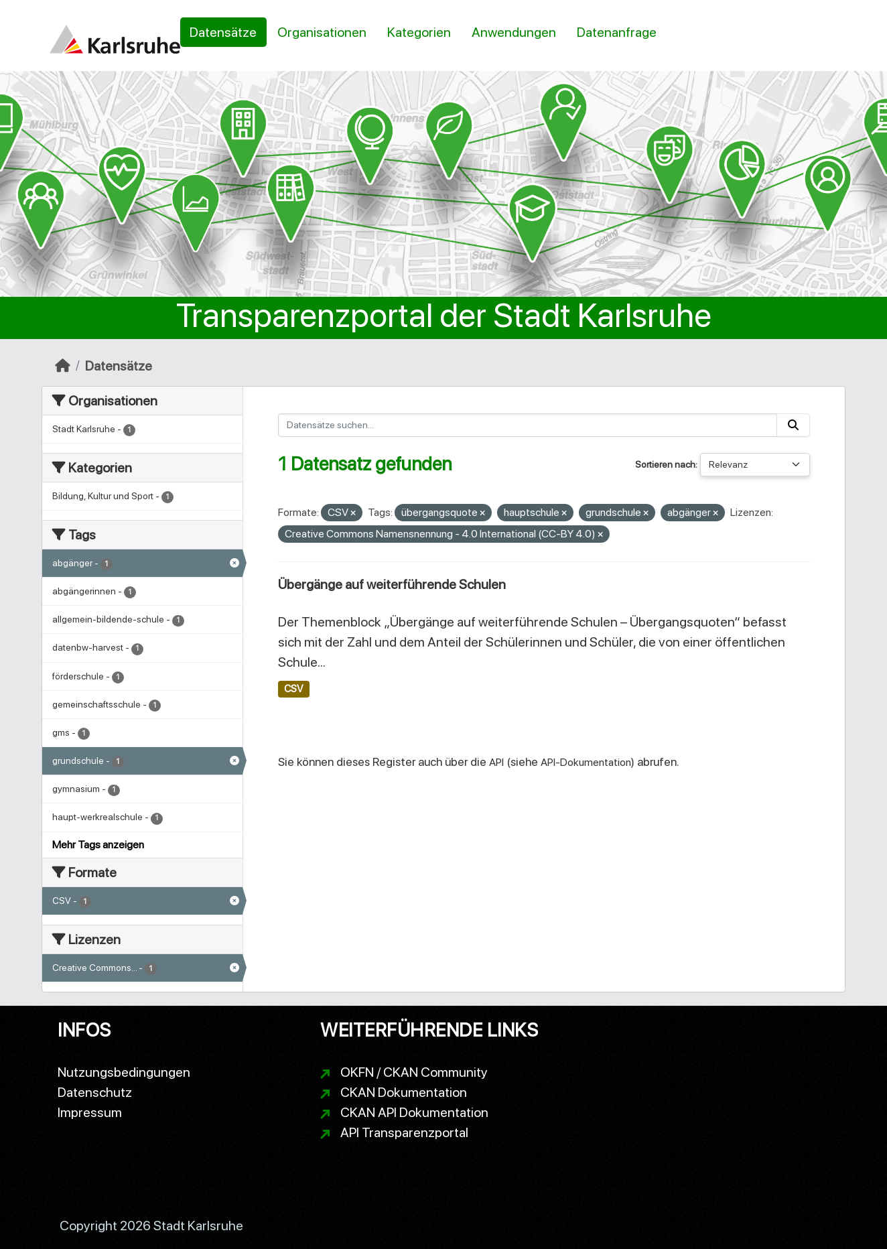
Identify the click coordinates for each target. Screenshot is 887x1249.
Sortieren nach (665, 464)
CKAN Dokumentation (403, 1092)
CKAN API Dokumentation (414, 1112)
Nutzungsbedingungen (124, 1072)
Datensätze (223, 32)
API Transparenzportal (404, 1132)
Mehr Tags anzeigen (98, 844)
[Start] (62, 366)
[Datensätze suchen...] (528, 425)
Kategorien (419, 32)
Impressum (90, 1112)
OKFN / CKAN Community (414, 1072)
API (496, 762)
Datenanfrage (617, 32)
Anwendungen (514, 32)
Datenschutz (95, 1092)
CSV (293, 689)
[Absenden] (793, 425)
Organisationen (321, 32)
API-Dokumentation (586, 762)
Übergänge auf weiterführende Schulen (392, 584)
